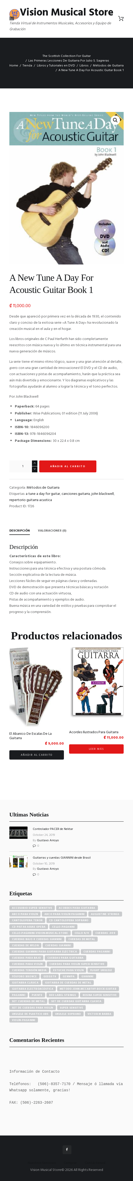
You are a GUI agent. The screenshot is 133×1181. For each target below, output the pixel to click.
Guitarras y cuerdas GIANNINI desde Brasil (62, 857)
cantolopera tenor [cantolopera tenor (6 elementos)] (27, 921)
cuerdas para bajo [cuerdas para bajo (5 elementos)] (26, 958)
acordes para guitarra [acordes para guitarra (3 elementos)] (77, 908)
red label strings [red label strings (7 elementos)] (62, 995)
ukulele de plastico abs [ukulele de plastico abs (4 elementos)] (30, 1014)
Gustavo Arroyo (48, 840)
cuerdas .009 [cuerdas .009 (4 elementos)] (105, 933)
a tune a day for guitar (43, 494)
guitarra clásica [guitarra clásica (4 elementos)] (25, 983)
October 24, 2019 (44, 835)
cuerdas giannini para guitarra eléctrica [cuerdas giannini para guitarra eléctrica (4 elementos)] (44, 952)
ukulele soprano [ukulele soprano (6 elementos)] (68, 1014)
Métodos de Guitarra (108, 65)
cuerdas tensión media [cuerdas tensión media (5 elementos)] (29, 970)
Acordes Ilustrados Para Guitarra (93, 732)
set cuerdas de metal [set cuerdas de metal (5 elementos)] (28, 1002)
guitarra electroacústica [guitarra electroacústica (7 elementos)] (32, 989)
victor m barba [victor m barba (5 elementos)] (99, 1014)
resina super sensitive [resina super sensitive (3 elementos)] (100, 995)
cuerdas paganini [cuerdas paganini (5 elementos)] (96, 952)
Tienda (27, 65)
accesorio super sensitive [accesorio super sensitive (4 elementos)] (32, 908)
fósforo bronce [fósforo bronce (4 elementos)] (24, 976)
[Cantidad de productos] (23, 466)
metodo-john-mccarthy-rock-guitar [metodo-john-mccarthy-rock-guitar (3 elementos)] (88, 989)
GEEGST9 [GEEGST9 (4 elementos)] (49, 976)
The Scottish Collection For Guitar (67, 56)
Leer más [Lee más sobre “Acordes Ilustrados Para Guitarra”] (96, 749)
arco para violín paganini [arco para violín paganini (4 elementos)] (64, 914)
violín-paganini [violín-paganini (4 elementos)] (23, 1020)
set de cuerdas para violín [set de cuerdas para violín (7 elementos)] (32, 1008)
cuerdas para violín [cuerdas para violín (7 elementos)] (27, 964)
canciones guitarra (76, 494)
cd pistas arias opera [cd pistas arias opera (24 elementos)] (28, 927)
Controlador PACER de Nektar (53, 829)
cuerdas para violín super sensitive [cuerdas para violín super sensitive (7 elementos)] (77, 964)
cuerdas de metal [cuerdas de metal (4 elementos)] (81, 939)
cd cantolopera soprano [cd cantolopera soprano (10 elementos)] (69, 921)
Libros (84, 65)
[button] (115, 120)
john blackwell (102, 494)
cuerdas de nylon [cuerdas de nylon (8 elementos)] (25, 945)
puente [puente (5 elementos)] (37, 995)
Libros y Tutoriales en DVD (56, 65)
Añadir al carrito (67, 466)
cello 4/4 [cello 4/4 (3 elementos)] (82, 933)
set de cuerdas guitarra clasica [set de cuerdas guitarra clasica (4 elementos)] (76, 1002)
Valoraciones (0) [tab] (52, 530)
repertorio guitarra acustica (30, 500)
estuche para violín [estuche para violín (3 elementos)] (68, 970)
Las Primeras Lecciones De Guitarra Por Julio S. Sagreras (68, 60)
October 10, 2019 (44, 863)
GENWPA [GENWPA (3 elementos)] (69, 976)
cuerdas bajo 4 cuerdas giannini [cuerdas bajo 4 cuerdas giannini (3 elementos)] (37, 939)
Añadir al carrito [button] (36, 755)
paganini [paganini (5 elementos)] (18, 995)
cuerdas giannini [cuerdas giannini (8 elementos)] (58, 945)
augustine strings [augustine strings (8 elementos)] (105, 914)
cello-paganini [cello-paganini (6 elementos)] (63, 927)
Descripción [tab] (19, 530)
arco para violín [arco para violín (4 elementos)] (25, 914)
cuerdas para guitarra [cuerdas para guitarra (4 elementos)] (65, 958)
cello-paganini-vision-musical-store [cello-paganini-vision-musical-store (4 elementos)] (40, 933)
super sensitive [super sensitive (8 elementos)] (71, 1008)
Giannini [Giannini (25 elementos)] (87, 976)
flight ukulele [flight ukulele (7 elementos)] (101, 970)
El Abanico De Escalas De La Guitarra (30, 736)
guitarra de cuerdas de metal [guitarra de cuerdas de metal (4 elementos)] (68, 983)
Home (13, 65)
